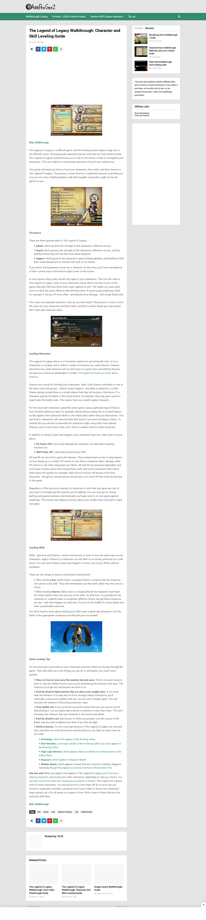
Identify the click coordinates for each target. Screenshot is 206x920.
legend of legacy (65, 812)
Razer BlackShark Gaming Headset (142, 114)
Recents (149, 28)
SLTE (34, 42)
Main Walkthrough (39, 142)
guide (46, 812)
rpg (76, 812)
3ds (41, 42)
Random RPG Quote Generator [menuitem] (107, 16)
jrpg (53, 812)
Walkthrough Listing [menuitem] (36, 16)
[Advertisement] (76, 78)
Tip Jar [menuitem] (131, 16)
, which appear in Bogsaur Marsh (63, 759)
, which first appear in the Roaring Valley (68, 739)
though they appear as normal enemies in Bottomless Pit (80, 767)
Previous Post (33, 905)
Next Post (121, 905)
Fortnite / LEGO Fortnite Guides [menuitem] (69, 16)
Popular (139, 28)
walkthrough (86, 812)
